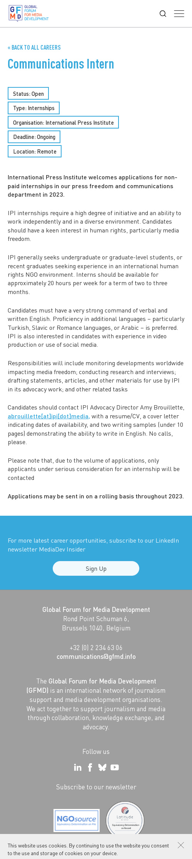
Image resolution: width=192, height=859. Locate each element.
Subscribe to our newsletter (96, 786)
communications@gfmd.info (96, 656)
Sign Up (96, 572)
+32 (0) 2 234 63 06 (96, 647)
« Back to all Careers (34, 47)
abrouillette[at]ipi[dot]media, (49, 416)
